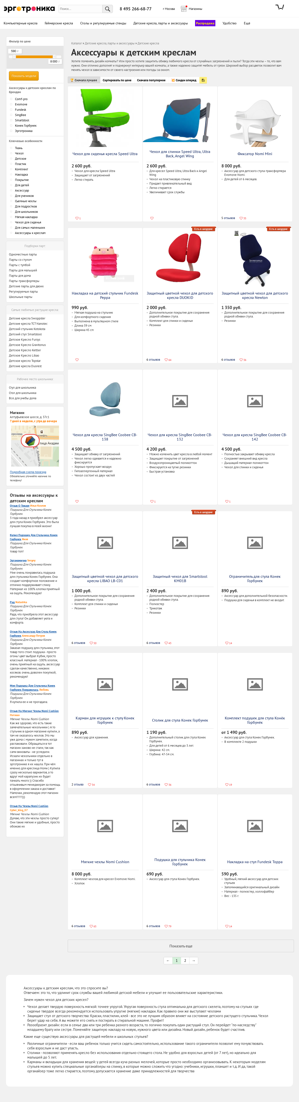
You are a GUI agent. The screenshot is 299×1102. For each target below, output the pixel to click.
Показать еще (180, 946)
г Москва (169, 9)
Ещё (247, 23)
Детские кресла (148, 43)
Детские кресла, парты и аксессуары (110, 43)
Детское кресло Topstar (25, 361)
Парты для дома (20, 276)
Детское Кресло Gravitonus (27, 345)
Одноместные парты (23, 254)
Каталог (76, 43)
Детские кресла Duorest (25, 366)
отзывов (228, 218)
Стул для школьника (22, 388)
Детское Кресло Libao (24, 355)
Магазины (194, 8)
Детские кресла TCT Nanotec (28, 324)
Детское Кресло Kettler (25, 350)
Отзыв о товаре (19, 505)
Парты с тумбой (19, 265)
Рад (12, 602)
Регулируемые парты (23, 291)
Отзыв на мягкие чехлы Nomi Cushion (34, 711)
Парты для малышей (23, 270)
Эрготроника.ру (29, 9)
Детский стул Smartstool (25, 334)
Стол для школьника (22, 393)
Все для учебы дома (22, 398)
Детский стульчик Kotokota (27, 329)
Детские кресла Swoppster (27, 318)
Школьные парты (20, 297)
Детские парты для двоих (26, 286)
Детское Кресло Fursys (24, 339)
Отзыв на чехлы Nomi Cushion (29, 806)
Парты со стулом (20, 260)
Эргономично (18, 560)
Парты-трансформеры (24, 281)
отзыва (77, 785)
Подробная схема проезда (28, 472)
